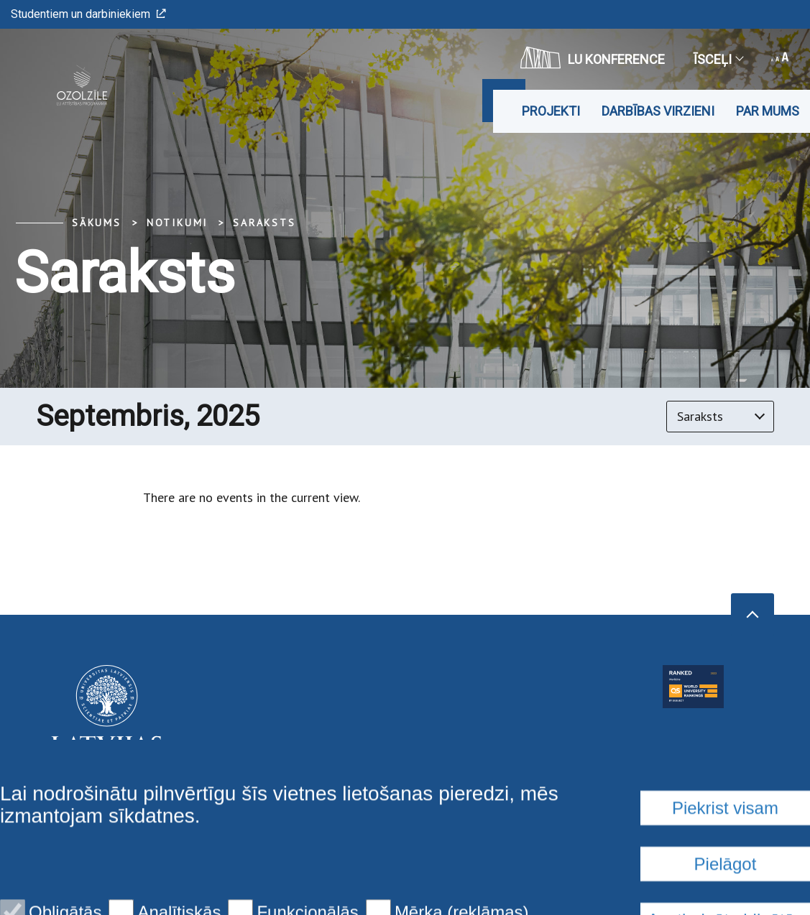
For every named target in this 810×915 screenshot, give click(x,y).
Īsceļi (718, 59)
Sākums (96, 222)
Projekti (551, 111)
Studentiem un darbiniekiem (88, 14)
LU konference (592, 57)
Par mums (767, 111)
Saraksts (264, 222)
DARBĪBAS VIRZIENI (658, 111)
